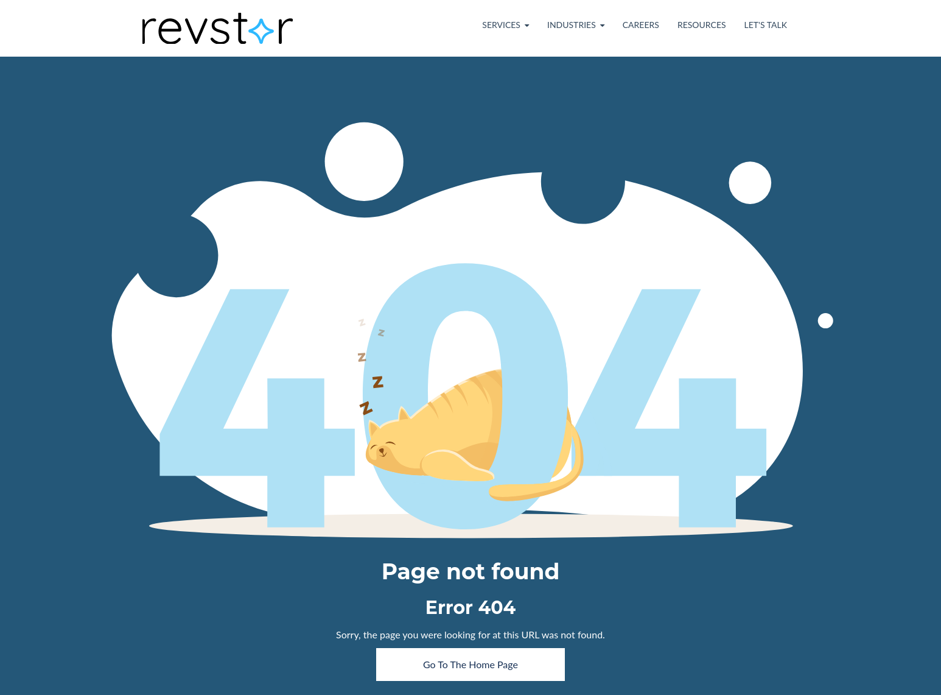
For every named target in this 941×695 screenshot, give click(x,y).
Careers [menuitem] (641, 24)
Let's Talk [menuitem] (765, 24)
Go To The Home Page (470, 664)
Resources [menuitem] (701, 24)
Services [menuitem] (501, 24)
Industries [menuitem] (571, 24)
